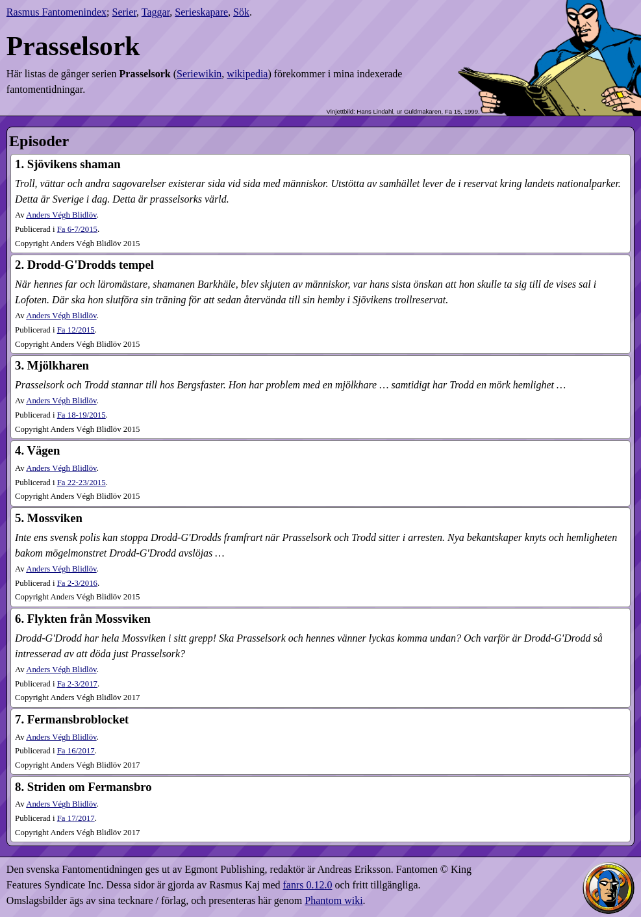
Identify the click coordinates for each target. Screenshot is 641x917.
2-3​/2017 (77, 683)
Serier (124, 12)
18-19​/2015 (81, 415)
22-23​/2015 (81, 482)
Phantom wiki (333, 900)
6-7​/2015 (77, 229)
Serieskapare (201, 12)
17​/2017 (76, 818)
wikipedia (247, 73)
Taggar (156, 12)
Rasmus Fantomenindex (56, 12)
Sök (241, 12)
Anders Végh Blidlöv (61, 215)
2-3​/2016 (77, 583)
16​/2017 (76, 750)
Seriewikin (199, 73)
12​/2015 (76, 329)
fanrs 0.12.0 (308, 884)
